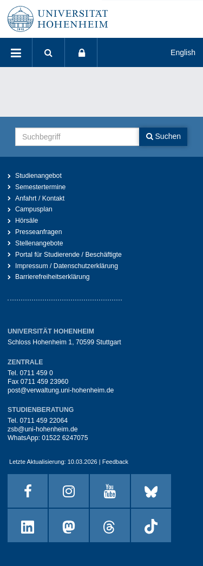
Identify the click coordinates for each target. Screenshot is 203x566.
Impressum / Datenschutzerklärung (66, 266)
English (183, 52)
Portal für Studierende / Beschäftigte (68, 254)
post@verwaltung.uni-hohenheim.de (61, 390)
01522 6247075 (65, 438)
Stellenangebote (39, 243)
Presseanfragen (38, 232)
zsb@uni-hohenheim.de (43, 429)
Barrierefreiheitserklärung (52, 277)
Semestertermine (40, 187)
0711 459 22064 (43, 420)
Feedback (115, 461)
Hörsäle (26, 220)
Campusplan (34, 209)
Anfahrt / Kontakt (39, 198)
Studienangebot (38, 175)
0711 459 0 (36, 373)
